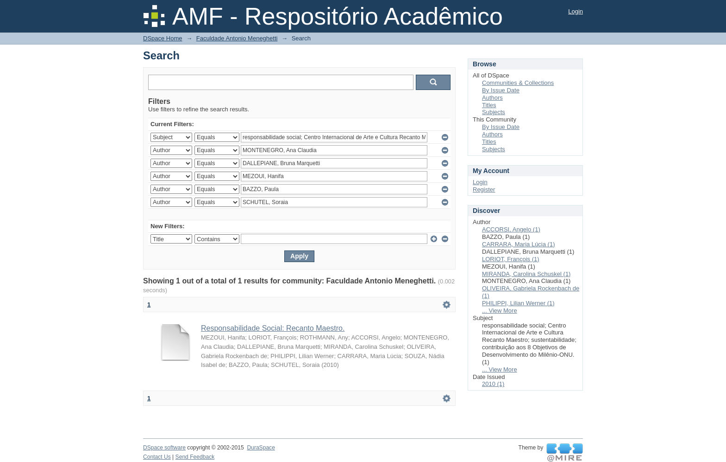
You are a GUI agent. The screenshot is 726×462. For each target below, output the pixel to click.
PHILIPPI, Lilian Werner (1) (518, 303)
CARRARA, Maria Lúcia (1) (518, 244)
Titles (489, 105)
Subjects (493, 112)
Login (575, 11)
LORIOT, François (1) (510, 259)
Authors (492, 97)
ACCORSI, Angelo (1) (511, 229)
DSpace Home (162, 38)
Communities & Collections (518, 82)
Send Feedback (195, 457)
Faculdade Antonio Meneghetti (237, 38)
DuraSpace (261, 447)
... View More (499, 310)
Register (484, 189)
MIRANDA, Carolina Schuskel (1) (526, 273)
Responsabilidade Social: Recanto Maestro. (272, 328)
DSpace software (164, 447)
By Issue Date (500, 90)
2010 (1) (493, 383)
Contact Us (157, 457)
